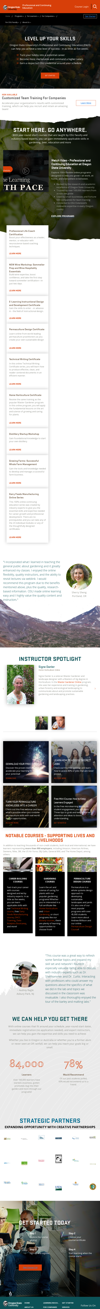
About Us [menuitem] (26, 22)
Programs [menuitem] (19, 16)
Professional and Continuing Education (37, 6)
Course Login (82, 6)
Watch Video (26, 171)
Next (94, 687)
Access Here (12, 823)
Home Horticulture (48, 908)
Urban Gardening (44, 913)
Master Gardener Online (69, 682)
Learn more (15, 253)
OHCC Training (13, 919)
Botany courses (46, 920)
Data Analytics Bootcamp (16, 922)
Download (11, 778)
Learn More (15, 318)
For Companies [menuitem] (48, 16)
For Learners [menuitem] (32, 16)
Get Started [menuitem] (68, 1303)
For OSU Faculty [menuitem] (11, 22)
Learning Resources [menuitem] (51, 1303)
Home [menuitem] (7, 16)
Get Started (50, 75)
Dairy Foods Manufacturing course (17, 914)
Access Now (60, 778)
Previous (3, 687)
